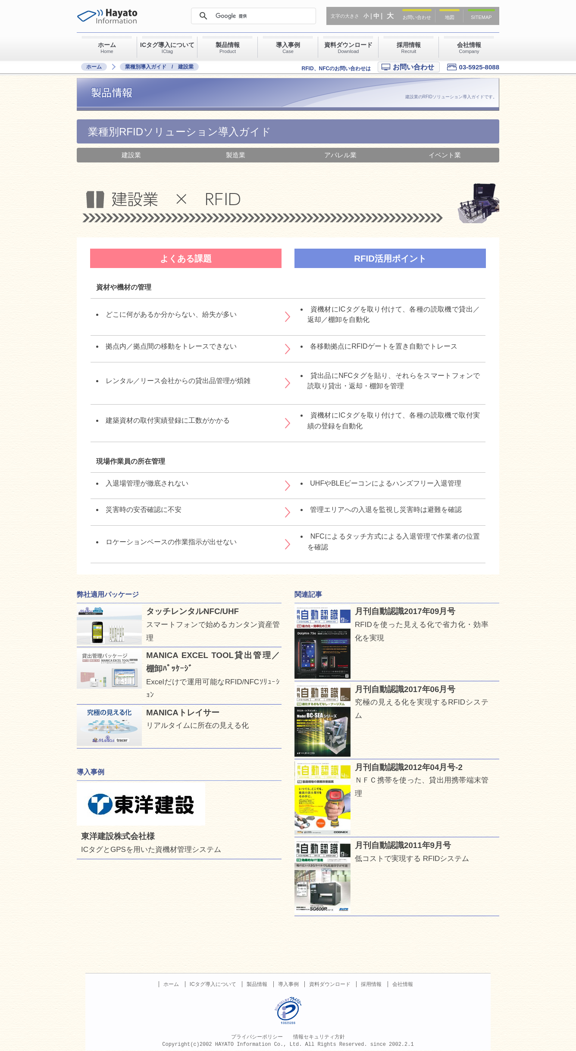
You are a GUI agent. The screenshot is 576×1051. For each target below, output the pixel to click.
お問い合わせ (417, 17)
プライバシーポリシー (257, 1037)
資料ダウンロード (330, 984)
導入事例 (288, 984)
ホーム (94, 67)
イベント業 (445, 155)
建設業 (131, 155)
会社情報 (402, 984)
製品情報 (257, 984)
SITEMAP (481, 17)
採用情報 (371, 984)
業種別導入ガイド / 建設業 (159, 67)
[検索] (253, 16)
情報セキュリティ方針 (319, 1037)
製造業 (235, 155)
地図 (449, 17)
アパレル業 (340, 155)
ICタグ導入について (213, 984)
